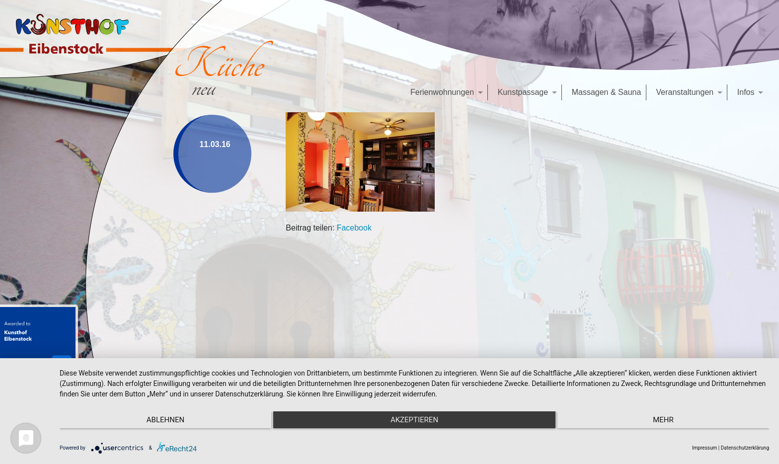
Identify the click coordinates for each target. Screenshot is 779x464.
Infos (746, 92)
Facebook (354, 228)
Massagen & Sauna (606, 92)
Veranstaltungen (685, 92)
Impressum (704, 448)
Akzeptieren (414, 419)
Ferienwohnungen (442, 92)
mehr (663, 419)
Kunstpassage (523, 92)
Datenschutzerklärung (745, 448)
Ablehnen (165, 419)
